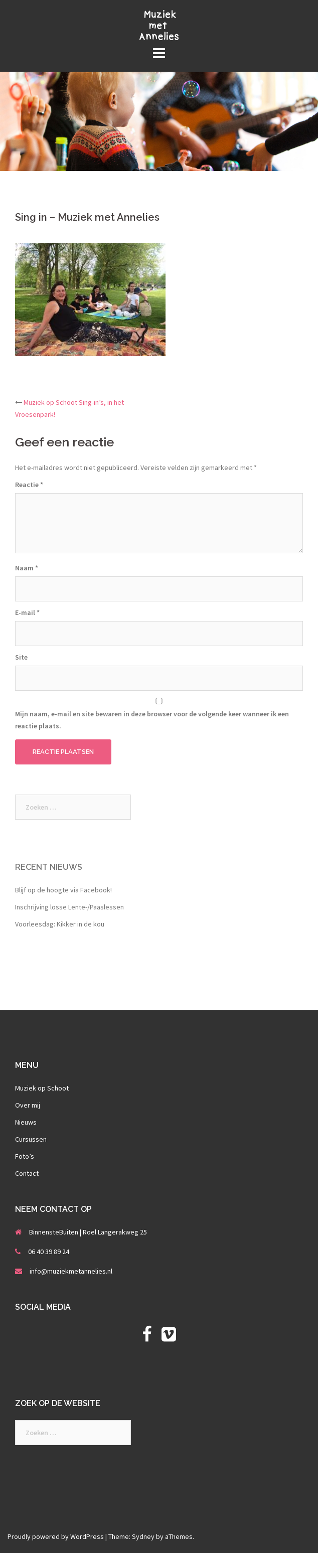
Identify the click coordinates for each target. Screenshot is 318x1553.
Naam (26, 567)
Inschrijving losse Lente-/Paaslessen (69, 906)
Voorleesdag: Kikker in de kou (59, 923)
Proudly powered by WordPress (56, 1536)
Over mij (27, 1105)
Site (21, 657)
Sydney (143, 1536)
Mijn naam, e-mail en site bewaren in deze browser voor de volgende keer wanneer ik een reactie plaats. (152, 719)
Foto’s (24, 1156)
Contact (27, 1173)
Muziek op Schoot (42, 1088)
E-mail (27, 612)
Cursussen (31, 1139)
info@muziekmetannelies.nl (71, 1271)
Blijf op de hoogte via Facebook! (63, 889)
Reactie (29, 484)
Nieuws (26, 1122)
